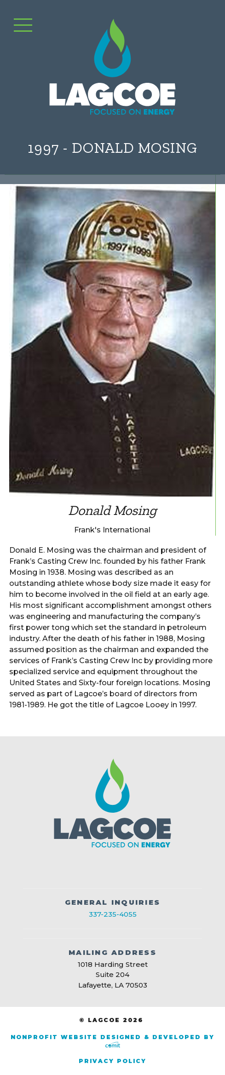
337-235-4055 (113, 914)
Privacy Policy (112, 1061)
